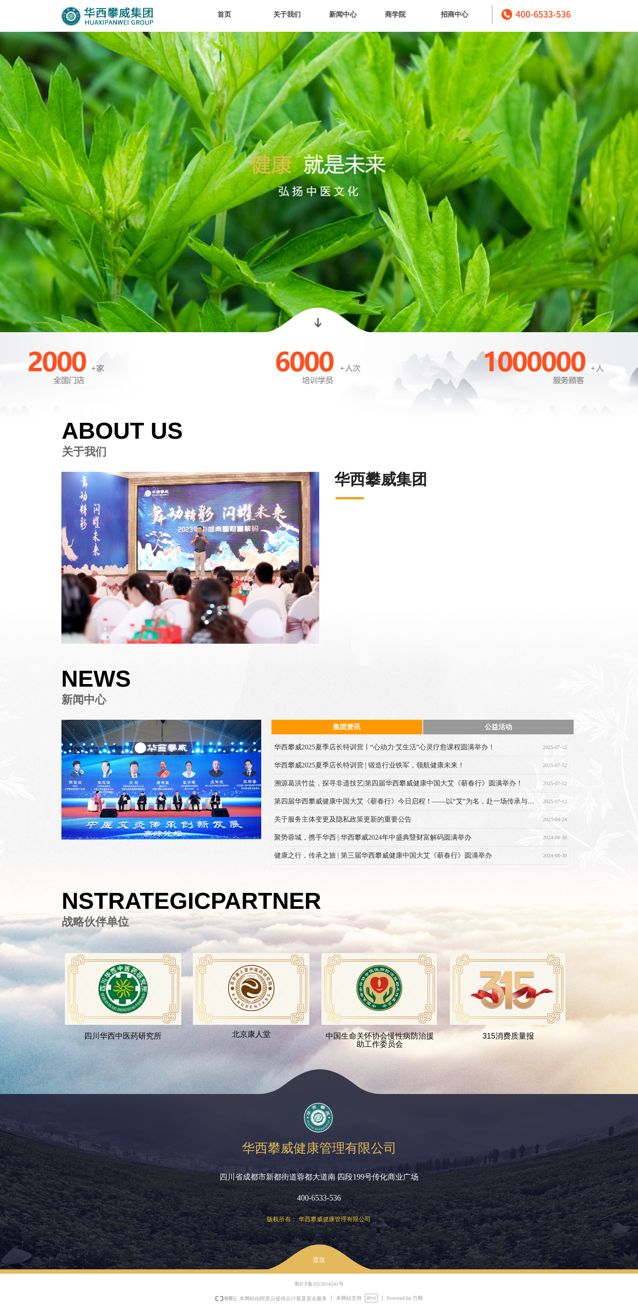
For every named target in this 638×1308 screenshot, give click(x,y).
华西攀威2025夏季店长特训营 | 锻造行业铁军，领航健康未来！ (369, 765)
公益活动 (498, 726)
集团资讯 (346, 726)
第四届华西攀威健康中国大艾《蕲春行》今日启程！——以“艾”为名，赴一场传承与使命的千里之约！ (407, 801)
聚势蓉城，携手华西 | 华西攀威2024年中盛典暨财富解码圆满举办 (372, 837)
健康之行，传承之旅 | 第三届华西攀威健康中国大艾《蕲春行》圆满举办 (383, 855)
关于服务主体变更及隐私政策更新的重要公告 (343, 819)
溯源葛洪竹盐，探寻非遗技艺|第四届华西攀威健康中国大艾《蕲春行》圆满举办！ (398, 783)
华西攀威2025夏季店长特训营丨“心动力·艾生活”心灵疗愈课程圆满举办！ (384, 747)
